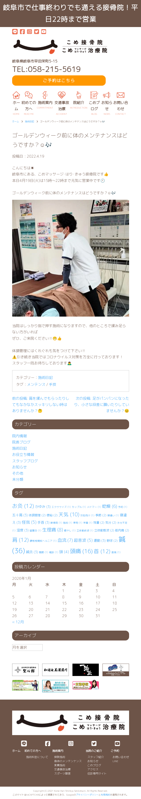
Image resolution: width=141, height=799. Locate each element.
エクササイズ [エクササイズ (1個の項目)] (61, 507)
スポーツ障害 (62, 773)
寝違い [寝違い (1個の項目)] (113, 515)
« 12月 (18, 621)
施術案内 (57, 751)
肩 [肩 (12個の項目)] (20, 539)
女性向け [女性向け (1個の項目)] (87, 515)
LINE (115, 761)
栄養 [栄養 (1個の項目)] (87, 522)
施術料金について (37, 757)
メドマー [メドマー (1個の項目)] (94, 507)
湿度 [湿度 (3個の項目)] (23, 530)
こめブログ (94, 765)
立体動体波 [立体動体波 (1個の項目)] (85, 530)
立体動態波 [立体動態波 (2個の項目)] (104, 530)
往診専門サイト (97, 773)
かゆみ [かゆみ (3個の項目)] (43, 506)
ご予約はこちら (59, 80)
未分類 (17, 479)
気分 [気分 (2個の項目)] (110, 522)
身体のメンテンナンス (68, 761)
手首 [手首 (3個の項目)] (43, 522)
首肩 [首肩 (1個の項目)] (116, 552)
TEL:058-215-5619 (46, 69)
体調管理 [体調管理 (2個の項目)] (37, 515)
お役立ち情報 (23, 454)
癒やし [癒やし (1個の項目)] (70, 530)
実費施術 (59, 765)
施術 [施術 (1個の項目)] (67, 522)
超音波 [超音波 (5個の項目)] (83, 540)
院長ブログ (21, 442)
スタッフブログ (25, 460)
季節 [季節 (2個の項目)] (100, 515)
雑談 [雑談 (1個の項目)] (53, 552)
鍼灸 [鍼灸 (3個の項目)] (32, 552)
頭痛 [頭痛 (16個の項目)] (81, 551)
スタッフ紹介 (95, 757)
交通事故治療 (62, 769)
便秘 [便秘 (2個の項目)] (52, 515)
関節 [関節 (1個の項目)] (43, 552)
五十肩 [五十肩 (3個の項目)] (20, 515)
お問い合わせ (121, 757)
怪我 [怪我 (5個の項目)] (29, 522)
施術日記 (45, 377)
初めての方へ (32, 751)
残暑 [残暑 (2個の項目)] (98, 522)
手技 (52, 384)
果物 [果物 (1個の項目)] (77, 522)
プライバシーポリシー (87, 794)
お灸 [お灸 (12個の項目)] (23, 505)
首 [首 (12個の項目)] (102, 551)
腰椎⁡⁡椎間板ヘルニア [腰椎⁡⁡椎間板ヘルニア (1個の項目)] (43, 540)
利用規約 (105, 794)
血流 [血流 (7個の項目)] (65, 540)
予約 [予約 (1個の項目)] (122, 507)
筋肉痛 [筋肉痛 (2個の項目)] (122, 530)
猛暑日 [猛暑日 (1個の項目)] (35, 530)
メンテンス (36, 384)
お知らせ (19, 467)
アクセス (92, 769)
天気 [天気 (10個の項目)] (68, 514)
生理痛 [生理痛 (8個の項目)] (52, 529)
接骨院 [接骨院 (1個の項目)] (56, 522)
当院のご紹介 (94, 751)
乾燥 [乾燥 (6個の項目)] (109, 506)
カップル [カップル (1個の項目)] (79, 507)
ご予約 (115, 751)
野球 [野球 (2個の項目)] (112, 541)
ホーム (16, 751)
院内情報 (19, 435)
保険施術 (59, 757)
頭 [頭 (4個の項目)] (64, 551)
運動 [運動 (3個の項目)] (100, 540)
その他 (17, 473)
